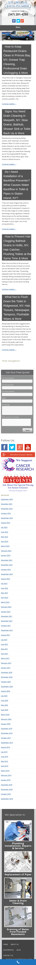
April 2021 (4, 654)
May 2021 (4, 649)
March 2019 (5, 771)
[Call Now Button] (18, 962)
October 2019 (6, 738)
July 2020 (4, 696)
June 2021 (4, 644)
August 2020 (5, 691)
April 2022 (4, 598)
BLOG (19, 950)
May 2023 (4, 537)
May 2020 (4, 705)
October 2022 (6, 569)
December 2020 (6, 672)
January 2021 (5, 668)
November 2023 (6, 509)
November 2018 (6, 789)
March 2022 (5, 602)
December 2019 (6, 729)
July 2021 (4, 640)
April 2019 (4, 766)
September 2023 (7, 518)
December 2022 (6, 560)
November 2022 (6, 565)
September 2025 (7, 499)
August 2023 (5, 523)
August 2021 (5, 635)
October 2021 (6, 626)
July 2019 (4, 752)
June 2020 (4, 700)
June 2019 (4, 757)
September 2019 (7, 743)
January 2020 (5, 724)
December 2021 (6, 616)
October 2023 (6, 513)
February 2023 (6, 551)
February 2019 (6, 775)
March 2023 (5, 546)
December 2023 (6, 504)
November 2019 (6, 733)
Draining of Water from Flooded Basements (18, 932)
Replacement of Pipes (18, 874)
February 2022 (6, 607)
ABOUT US (15, 944)
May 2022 (4, 593)
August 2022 (5, 579)
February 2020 (6, 719)
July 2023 (4, 527)
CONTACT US (8, 955)
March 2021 (5, 658)
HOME (5, 944)
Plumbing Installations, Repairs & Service (18, 846)
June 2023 (4, 532)
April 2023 (4, 541)
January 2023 (5, 555)
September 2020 (7, 686)
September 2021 (7, 630)
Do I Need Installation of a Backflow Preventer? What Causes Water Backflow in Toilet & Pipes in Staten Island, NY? (16, 185)
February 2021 (6, 663)
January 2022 (5, 612)
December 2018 (6, 785)
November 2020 (6, 677)
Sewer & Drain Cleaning (18, 902)
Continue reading (9, 104)
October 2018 (6, 794)
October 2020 (6, 682)
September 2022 (7, 574)
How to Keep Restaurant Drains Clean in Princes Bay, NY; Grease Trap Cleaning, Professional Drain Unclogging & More (17, 59)
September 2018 (7, 799)
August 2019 (5, 747)
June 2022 (4, 588)
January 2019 (5, 780)
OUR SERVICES (8, 950)
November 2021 (6, 621)
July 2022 (4, 583)
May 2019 (4, 761)
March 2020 (5, 715)
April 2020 (4, 710)
